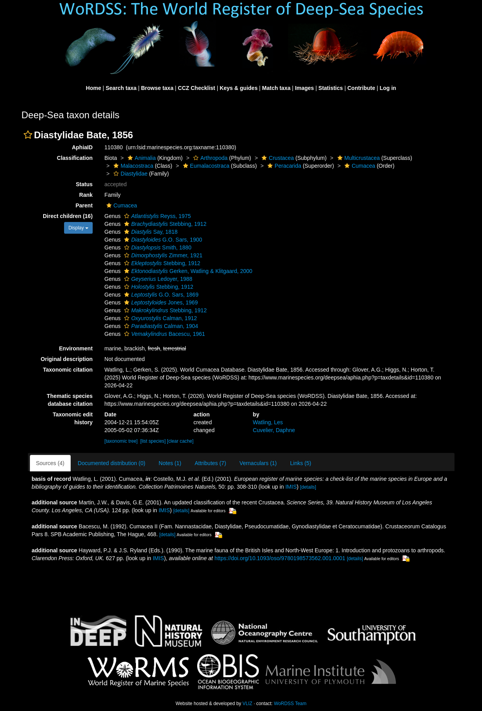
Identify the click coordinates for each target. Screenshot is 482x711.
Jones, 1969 (160, 302)
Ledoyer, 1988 (157, 279)
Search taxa (121, 88)
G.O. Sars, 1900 (162, 239)
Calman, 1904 (160, 326)
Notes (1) (170, 463)
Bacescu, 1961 (163, 334)
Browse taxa (157, 88)
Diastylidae (129, 173)
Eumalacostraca (205, 166)
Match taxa (276, 88)
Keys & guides (238, 88)
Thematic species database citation (70, 400)
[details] (308, 487)
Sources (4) (50, 463)
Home (93, 88)
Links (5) (301, 463)
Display (78, 228)
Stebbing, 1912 (164, 224)
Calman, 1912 (159, 318)
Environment (76, 348)
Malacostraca (132, 166)
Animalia (141, 158)
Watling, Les (268, 422)
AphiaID (82, 147)
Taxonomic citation (68, 369)
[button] (28, 134)
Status (84, 184)
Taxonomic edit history (73, 418)
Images (304, 88)
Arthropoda (209, 158)
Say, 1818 (150, 232)
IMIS (291, 487)
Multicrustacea (357, 158)
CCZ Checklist (196, 88)
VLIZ (247, 703)
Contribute (361, 88)
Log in (387, 88)
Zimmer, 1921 (162, 255)
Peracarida (283, 166)
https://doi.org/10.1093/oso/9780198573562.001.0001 (279, 558)
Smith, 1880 (156, 247)
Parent (84, 205)
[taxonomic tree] (121, 441)
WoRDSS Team (290, 703)
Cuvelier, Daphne (274, 430)
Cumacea (359, 166)
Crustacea (277, 158)
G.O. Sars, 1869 (160, 294)
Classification (75, 158)
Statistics (331, 88)
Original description (67, 359)
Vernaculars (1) (258, 463)
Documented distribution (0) (111, 463)
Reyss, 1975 (156, 216)
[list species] (153, 441)
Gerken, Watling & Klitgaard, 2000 (187, 271)
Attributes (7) (210, 463)
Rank (86, 195)
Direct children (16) (68, 216)
